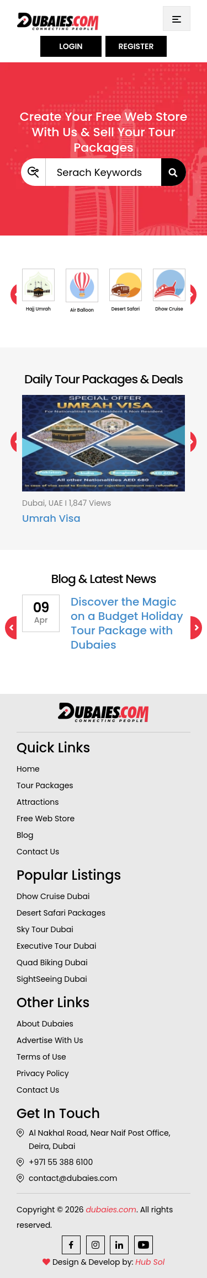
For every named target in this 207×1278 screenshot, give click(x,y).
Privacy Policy (43, 1073)
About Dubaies (45, 1023)
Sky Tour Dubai (45, 929)
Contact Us (38, 851)
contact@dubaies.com (67, 1178)
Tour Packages (45, 785)
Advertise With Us (50, 1040)
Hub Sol (149, 1262)
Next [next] (190, 627)
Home (28, 768)
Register (135, 46)
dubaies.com (111, 1209)
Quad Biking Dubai (52, 962)
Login (70, 46)
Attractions (38, 802)
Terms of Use (41, 1056)
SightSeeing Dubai (52, 979)
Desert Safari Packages (61, 912)
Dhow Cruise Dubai (53, 896)
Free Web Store (46, 818)
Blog (25, 835)
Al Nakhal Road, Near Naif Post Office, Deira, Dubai (94, 1139)
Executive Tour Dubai (57, 945)
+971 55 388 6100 (55, 1162)
